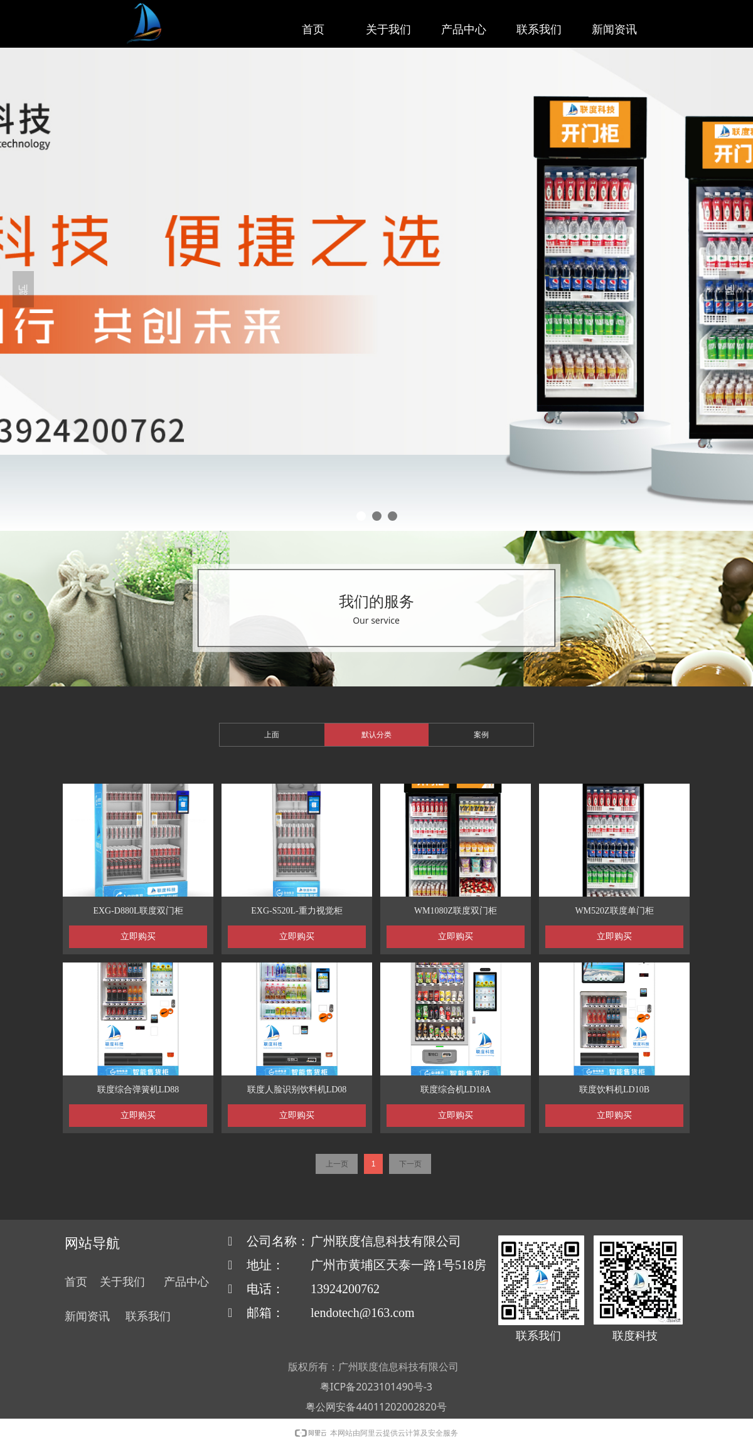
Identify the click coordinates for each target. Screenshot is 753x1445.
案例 (481, 734)
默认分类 (376, 734)
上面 (271, 734)
